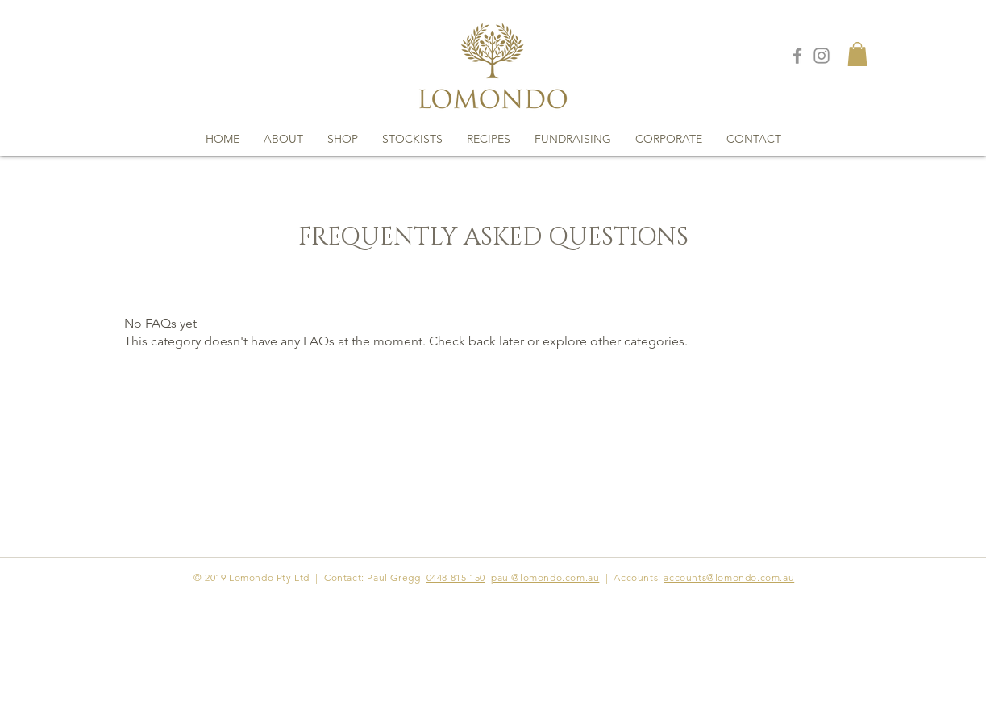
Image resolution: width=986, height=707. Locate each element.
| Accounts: (633, 577)
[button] (857, 54)
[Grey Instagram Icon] (821, 55)
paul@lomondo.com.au (545, 577)
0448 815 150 (455, 577)
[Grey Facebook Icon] (797, 55)
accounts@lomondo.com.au (729, 577)
